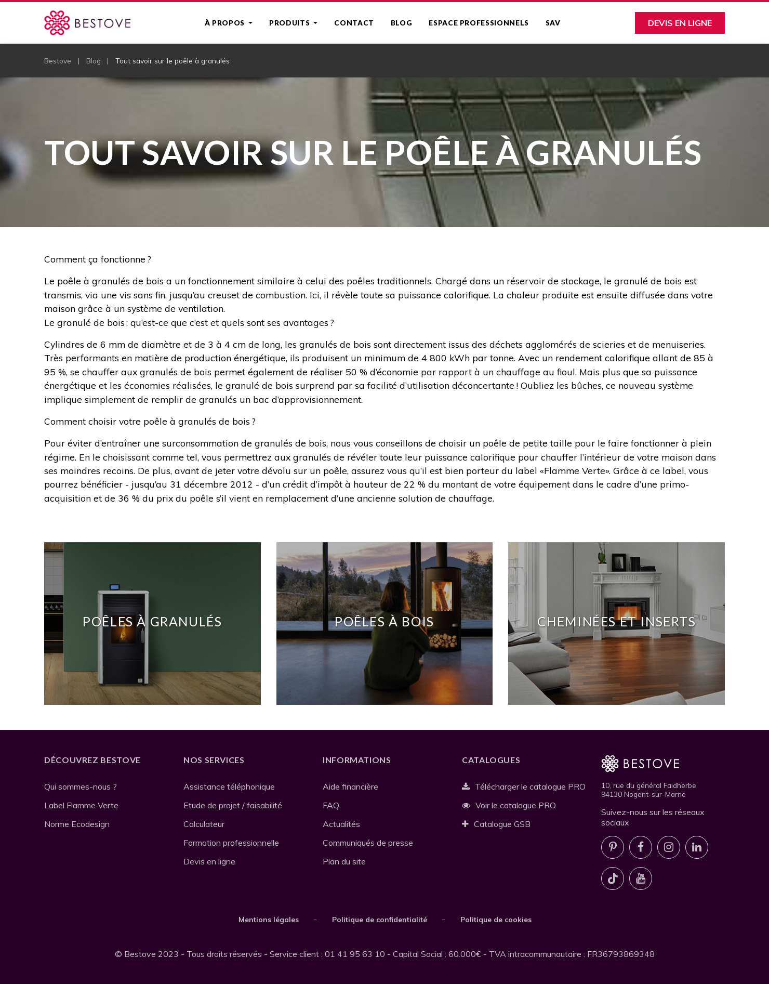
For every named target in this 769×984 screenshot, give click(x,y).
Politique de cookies (496, 919)
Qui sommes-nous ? (80, 786)
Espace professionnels (478, 23)
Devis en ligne (680, 23)
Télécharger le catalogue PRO (524, 786)
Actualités (341, 824)
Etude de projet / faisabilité (232, 805)
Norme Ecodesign (77, 824)
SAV (553, 23)
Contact (354, 23)
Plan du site (344, 861)
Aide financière (350, 786)
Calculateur (203, 824)
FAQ (331, 805)
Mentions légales (268, 919)
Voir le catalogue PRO (509, 805)
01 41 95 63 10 (355, 954)
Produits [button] (290, 23)
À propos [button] (226, 23)
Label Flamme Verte (81, 805)
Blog (402, 23)
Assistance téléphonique (229, 786)
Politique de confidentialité (379, 919)
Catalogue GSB (496, 824)
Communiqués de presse (368, 842)
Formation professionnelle (231, 842)
